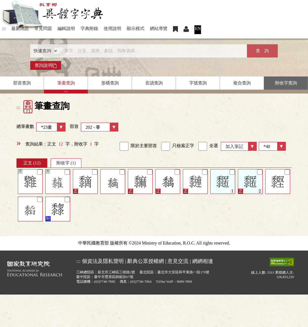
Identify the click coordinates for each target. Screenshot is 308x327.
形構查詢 (110, 83)
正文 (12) (32, 163)
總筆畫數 (40, 127)
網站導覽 (158, 28)
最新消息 (20, 28)
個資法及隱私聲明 (103, 261)
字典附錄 (89, 28)
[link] (124, 146)
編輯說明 (66, 28)
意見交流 (177, 261)
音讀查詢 (154, 83)
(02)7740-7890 (104, 282)
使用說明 (112, 28)
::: (4, 28)
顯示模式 (135, 28)
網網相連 (202, 261)
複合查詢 (242, 83)
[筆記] (39, 172)
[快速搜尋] (152, 50)
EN (198, 28)
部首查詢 (22, 83)
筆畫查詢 (66, 83)
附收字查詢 (286, 83)
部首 (94, 127)
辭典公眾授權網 (145, 261)
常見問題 (43, 28)
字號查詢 (198, 83)
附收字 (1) (66, 163)
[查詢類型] (44, 50)
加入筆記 (234, 146)
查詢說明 (46, 65)
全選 (208, 146)
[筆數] (272, 146)
